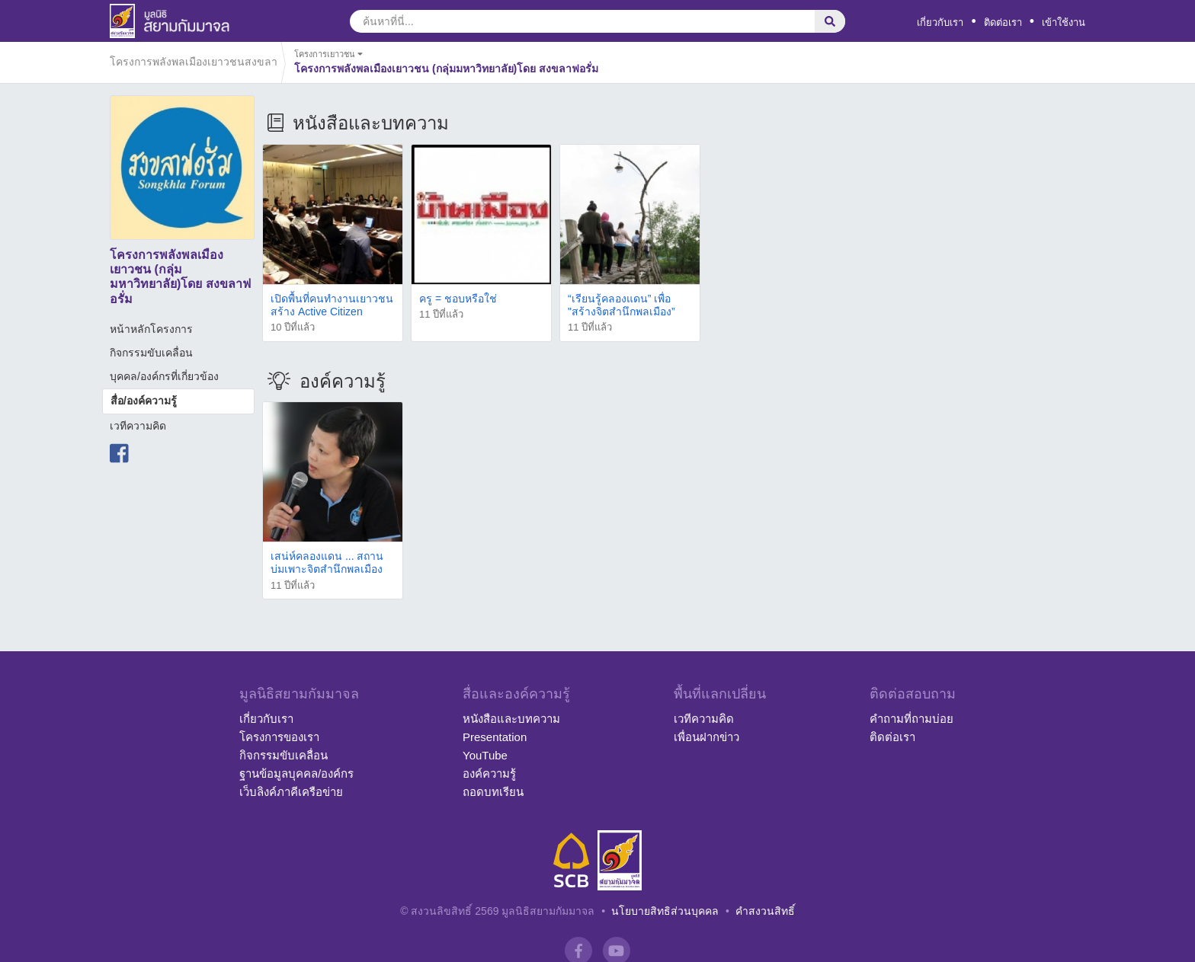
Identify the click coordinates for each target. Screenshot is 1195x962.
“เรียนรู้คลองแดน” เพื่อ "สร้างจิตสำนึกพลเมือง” (621, 305)
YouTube (485, 755)
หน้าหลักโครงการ (151, 329)
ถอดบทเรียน (493, 791)
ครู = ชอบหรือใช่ (458, 298)
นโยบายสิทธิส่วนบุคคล (665, 911)
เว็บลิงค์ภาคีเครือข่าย (291, 791)
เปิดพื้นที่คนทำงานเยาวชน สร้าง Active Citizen (332, 305)
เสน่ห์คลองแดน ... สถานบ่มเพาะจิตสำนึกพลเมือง (327, 562)
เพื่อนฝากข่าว (706, 736)
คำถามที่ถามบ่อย (911, 718)
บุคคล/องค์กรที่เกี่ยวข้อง (164, 376)
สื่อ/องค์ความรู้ (144, 401)
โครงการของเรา (279, 736)
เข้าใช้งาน (1063, 22)
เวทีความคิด (138, 426)
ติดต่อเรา (1003, 22)
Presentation (495, 736)
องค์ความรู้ (489, 773)
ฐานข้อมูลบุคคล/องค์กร (296, 773)
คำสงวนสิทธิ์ (765, 911)
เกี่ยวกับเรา (940, 22)
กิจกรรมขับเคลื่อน (151, 353)
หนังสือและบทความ (511, 718)
